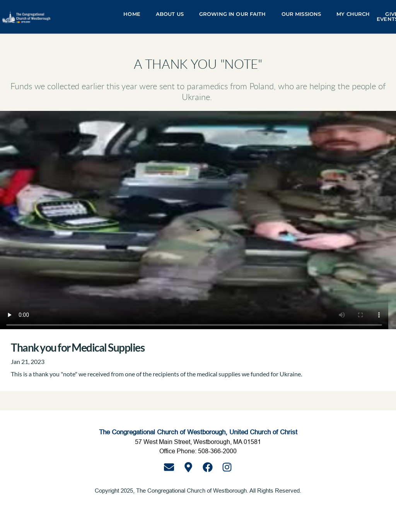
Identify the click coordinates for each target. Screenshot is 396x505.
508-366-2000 (217, 450)
